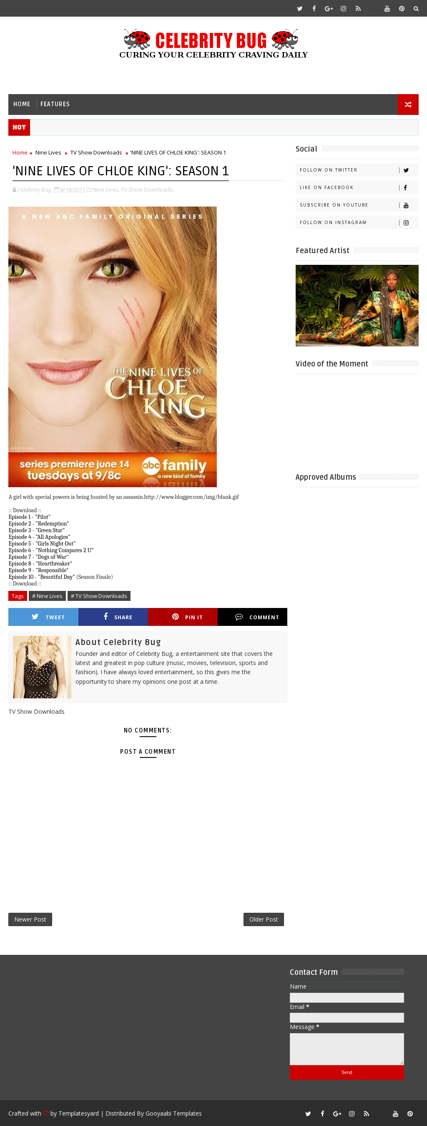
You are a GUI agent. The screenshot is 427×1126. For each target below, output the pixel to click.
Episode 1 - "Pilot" (29, 517)
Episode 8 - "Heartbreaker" (40, 563)
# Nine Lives (47, 596)
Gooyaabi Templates (174, 1113)
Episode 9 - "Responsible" (38, 570)
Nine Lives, (106, 189)
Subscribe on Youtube (359, 205)
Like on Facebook (359, 187)
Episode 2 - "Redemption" (38, 523)
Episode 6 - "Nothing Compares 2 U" (50, 550)
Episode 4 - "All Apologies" (39, 537)
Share (118, 617)
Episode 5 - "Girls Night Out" (41, 543)
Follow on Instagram (359, 222)
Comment (257, 617)
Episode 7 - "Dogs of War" (38, 557)
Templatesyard (78, 1113)
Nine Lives (48, 152)
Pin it (187, 617)
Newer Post (30, 919)
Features (55, 104)
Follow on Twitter (359, 170)
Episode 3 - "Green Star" (36, 530)
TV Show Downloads (96, 152)
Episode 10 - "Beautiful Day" (41, 576)
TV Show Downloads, (147, 189)
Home (21, 104)
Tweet (48, 617)
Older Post (263, 919)
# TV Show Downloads (99, 596)
